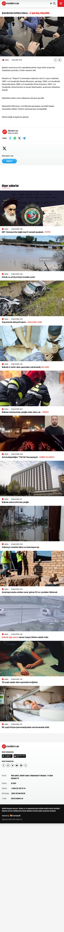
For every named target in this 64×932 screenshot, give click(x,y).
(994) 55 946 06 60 (18, 793)
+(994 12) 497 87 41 (18, 788)
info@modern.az (17, 798)
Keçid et (9, 161)
